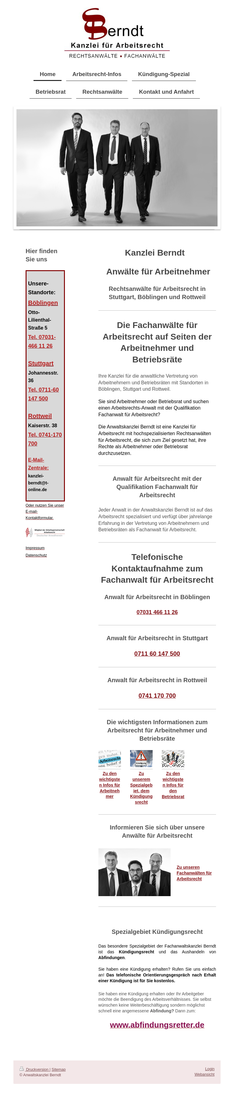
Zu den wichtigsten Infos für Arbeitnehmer (109, 785)
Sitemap (58, 1069)
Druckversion (34, 1069)
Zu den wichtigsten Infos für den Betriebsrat (173, 785)
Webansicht (204, 1074)
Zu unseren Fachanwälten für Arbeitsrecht (194, 873)
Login (209, 1069)
